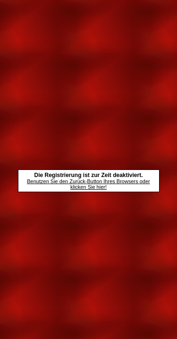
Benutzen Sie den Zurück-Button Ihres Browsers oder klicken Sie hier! (88, 184)
